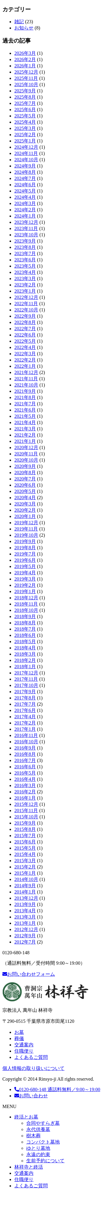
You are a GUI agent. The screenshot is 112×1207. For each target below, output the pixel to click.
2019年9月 (25, 541)
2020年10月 (26, 460)
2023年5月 (25, 266)
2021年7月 (25, 403)
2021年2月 (25, 435)
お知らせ (23, 27)
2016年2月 (25, 791)
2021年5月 (25, 416)
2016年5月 (25, 772)
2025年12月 (26, 72)
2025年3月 (25, 128)
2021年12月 (26, 372)
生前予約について (45, 1160)
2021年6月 (25, 409)
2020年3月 (25, 503)
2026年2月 (25, 59)
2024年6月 (25, 184)
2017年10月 (26, 685)
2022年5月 (25, 341)
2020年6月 (25, 485)
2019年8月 (25, 547)
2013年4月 (25, 910)
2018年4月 (25, 647)
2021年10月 (26, 384)
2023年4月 (25, 272)
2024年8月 (25, 172)
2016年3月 (25, 785)
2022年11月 (26, 303)
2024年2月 (25, 209)
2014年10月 (26, 879)
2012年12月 (26, 929)
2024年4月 (25, 197)
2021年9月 (25, 391)
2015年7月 (25, 835)
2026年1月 (25, 65)
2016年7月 (25, 760)
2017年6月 (25, 710)
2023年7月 (25, 253)
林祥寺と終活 (28, 1166)
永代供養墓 (38, 1129)
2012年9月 (25, 935)
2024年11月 (26, 153)
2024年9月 (25, 165)
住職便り (23, 1051)
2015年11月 (26, 810)
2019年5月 (25, 566)
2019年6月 (25, 560)
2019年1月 (25, 591)
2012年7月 (25, 941)
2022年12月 (26, 297)
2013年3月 (25, 916)
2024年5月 (25, 190)
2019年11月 (26, 528)
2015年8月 (25, 829)
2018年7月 (25, 629)
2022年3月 (25, 353)
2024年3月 (25, 203)
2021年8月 (25, 397)
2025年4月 (25, 122)
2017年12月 (26, 672)
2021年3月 (25, 428)
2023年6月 (25, 259)
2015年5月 (25, 848)
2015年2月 (25, 866)
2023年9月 (25, 240)
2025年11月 (26, 78)
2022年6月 (25, 334)
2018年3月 (25, 654)
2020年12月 (26, 447)
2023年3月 (25, 278)
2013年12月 (26, 898)
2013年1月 (25, 923)
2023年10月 (26, 234)
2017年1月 (25, 729)
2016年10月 (26, 741)
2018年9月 (25, 616)
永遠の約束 (38, 1154)
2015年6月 (25, 841)
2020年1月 (25, 516)
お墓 (19, 1032)
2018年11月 (26, 603)
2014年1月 (25, 891)
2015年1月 (25, 873)
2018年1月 (25, 666)
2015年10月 (26, 816)
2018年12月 (26, 597)
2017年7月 (25, 704)
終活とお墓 (26, 1116)
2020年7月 (25, 478)
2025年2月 (25, 134)
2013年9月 (25, 904)
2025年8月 (25, 97)
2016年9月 (25, 747)
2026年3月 (25, 53)
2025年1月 (25, 140)
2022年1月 (25, 366)
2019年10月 (26, 535)
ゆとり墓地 (38, 1148)
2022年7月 (25, 328)
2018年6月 (25, 635)
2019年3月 (25, 578)
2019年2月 (25, 585)
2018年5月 (25, 641)
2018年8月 (25, 622)
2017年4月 (25, 716)
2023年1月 (25, 291)
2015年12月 (26, 804)
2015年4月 (25, 854)
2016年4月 (25, 779)
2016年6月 (25, 766)
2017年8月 (25, 697)
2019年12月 (26, 522)
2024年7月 (25, 178)
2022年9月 (25, 316)
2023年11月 (26, 228)
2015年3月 (25, 860)
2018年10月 (26, 610)
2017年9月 (25, 691)
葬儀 (19, 1038)
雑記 (19, 21)
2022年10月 (26, 309)
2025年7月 (25, 103)
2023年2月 (25, 284)
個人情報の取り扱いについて (33, 1068)
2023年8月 (25, 247)
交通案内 (23, 1044)
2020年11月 (26, 453)
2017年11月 (26, 679)
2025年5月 (25, 115)
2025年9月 (25, 90)
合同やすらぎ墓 (43, 1123)
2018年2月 (25, 660)
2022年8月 (25, 322)
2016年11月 (26, 735)
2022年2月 (25, 359)
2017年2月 (25, 722)
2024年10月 (26, 159)
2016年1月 (25, 797)
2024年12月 (26, 147)
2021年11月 (26, 378)
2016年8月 (25, 754)
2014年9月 (25, 885)
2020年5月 (25, 491)
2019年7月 (25, 553)
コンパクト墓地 (43, 1141)
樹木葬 (33, 1135)
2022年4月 (25, 347)
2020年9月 (25, 466)
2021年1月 (25, 441)
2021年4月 (25, 422)
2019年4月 (25, 572)
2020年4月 (25, 497)
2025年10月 (26, 84)
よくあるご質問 (31, 1057)
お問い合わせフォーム (28, 974)
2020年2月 (25, 510)
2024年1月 (25, 215)
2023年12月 (26, 222)
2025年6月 (25, 109)
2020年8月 (25, 472)
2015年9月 (25, 823)
